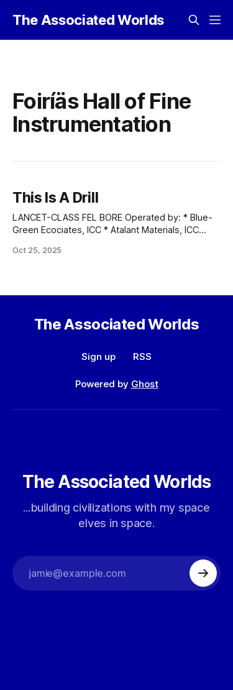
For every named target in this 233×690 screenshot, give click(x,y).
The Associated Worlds (88, 20)
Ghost (144, 384)
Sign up (98, 356)
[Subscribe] (203, 573)
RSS (142, 356)
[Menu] (215, 20)
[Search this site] (194, 20)
